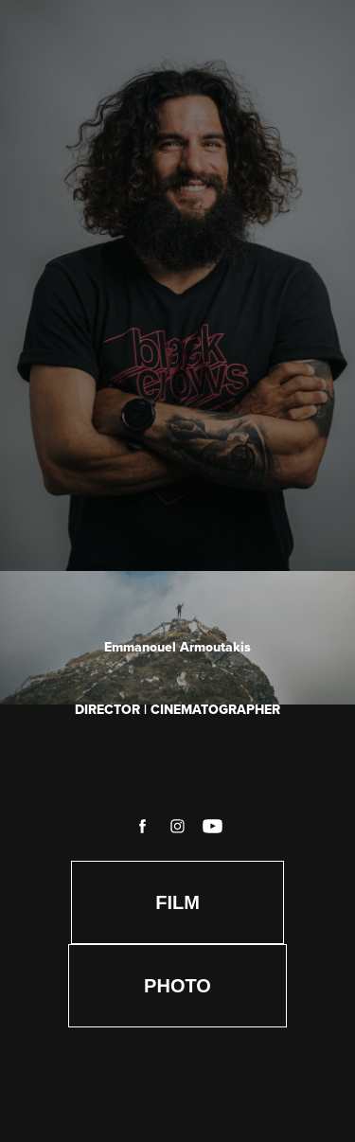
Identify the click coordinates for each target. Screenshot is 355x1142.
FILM (177, 902)
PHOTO (177, 985)
